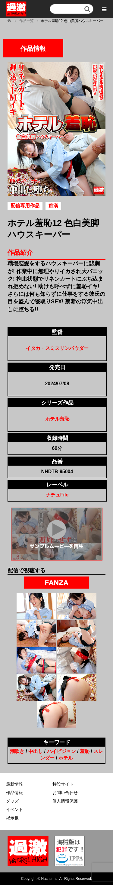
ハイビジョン (61, 751)
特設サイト (63, 784)
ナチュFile (57, 494)
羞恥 (84, 751)
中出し (35, 751)
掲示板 (12, 818)
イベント (14, 809)
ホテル (65, 758)
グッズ (12, 801)
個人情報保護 (65, 801)
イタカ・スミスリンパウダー (57, 348)
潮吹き (17, 751)
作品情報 (14, 792)
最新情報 (14, 784)
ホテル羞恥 (57, 419)
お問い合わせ (65, 792)
